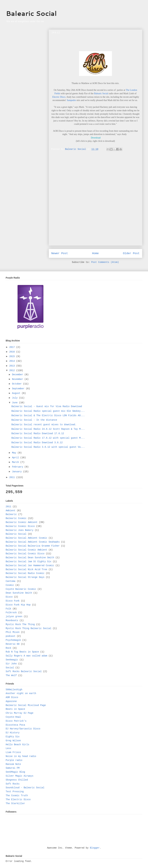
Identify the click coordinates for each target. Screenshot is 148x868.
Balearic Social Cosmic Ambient (26, 550)
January (17, 471)
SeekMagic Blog (15, 772)
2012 (12, 370)
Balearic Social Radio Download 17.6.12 (37, 433)
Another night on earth (21, 693)
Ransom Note (13, 764)
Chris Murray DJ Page (19, 713)
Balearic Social (31, 13)
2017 (12, 347)
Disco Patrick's (16, 721)
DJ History (13, 732)
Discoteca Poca (15, 725)
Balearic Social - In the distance (34, 420)
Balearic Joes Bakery (19, 530)
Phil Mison (13, 632)
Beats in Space (15, 709)
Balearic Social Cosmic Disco (25, 553)
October (17, 384)
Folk (8, 608)
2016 (12, 352)
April (16, 457)
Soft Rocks (13, 784)
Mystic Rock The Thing (20, 624)
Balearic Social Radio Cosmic (25, 573)
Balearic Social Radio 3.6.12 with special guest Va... (48, 447)
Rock (8, 648)
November (18, 379)
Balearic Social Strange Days (25, 577)
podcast (10, 636)
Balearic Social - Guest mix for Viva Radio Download (46, 406)
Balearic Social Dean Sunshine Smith (30, 557)
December (18, 374)
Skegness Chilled (17, 780)
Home (95, 253)
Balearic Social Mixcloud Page (26, 705)
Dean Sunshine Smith (19, 593)
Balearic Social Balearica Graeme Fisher (33, 546)
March (16, 462)
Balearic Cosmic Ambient (22, 522)
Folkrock (11, 612)
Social (10, 667)
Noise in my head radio (21, 756)
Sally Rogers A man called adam (26, 655)
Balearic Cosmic (16, 518)
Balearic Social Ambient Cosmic (26, 538)
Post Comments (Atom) (105, 262)
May (15, 452)
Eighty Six (13, 736)
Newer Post (59, 253)
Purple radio (14, 760)
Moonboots (12, 620)
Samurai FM (13, 768)
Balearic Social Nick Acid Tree (26, 569)
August (17, 393)
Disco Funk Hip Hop (18, 604)
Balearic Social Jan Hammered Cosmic (30, 565)
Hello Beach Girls (17, 744)
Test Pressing (15, 791)
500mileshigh (14, 689)
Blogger (95, 848)
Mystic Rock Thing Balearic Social (28, 628)
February (18, 467)
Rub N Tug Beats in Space (22, 652)
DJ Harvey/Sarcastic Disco (23, 728)
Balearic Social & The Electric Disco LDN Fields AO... (48, 415)
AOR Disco (12, 697)
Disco (9, 597)
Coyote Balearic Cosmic (21, 589)
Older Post (131, 253)
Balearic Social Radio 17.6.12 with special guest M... (48, 438)
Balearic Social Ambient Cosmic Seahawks (33, 542)
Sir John (11, 663)
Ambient (10, 510)
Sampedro (71, 100)
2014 (12, 361)
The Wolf (11, 675)
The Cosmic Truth (17, 795)
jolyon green (14, 616)
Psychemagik (13, 640)
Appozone (11, 701)
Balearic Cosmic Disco (20, 526)
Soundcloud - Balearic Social (25, 787)
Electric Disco (59, 97)
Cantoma (10, 581)
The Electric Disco (18, 799)
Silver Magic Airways (19, 776)
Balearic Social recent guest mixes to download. (43, 424)
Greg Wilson (13, 740)
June (15, 402)
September (19, 388)
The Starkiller (15, 803)
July (15, 398)
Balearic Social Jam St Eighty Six (28, 561)
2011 (12, 477)
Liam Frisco (13, 752)
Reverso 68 (13, 644)
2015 (12, 356)
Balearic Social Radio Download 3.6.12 (37, 442)
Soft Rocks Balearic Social (24, 671)
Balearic (11, 514)
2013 (12, 366)
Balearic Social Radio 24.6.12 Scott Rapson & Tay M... (48, 429)
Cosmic (10, 585)
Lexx (8, 748)
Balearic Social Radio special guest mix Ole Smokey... (48, 411)
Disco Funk (13, 601)
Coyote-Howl (13, 717)
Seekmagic (12, 659)
